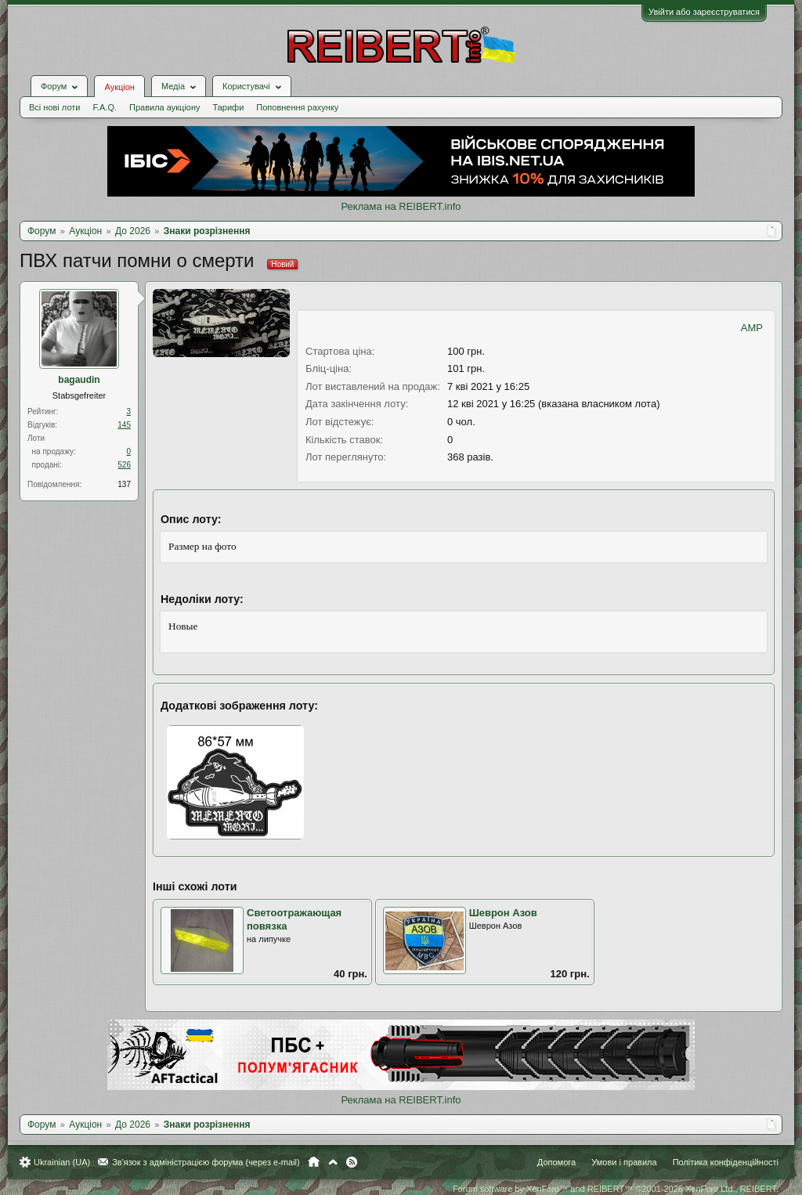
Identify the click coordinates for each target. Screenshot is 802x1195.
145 (124, 425)
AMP (752, 328)
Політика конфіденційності (726, 1162)
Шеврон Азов (503, 913)
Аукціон (119, 87)
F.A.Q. (104, 107)
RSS (351, 1162)
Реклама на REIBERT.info (401, 206)
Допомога (556, 1162)
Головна (314, 1162)
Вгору (332, 1162)
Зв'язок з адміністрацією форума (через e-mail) (206, 1162)
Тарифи (228, 107)
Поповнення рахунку (297, 107)
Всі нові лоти (54, 107)
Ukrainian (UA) (62, 1162)
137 (124, 484)
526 (124, 464)
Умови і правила (623, 1162)
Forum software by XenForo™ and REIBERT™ (616, 1188)
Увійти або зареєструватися (704, 11)
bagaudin (78, 379)
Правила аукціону (164, 107)
